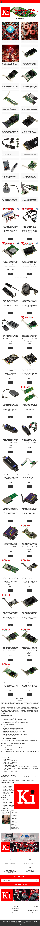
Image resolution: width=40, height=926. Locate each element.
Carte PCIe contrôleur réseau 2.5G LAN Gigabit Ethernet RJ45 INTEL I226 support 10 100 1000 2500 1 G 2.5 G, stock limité (29, 336)
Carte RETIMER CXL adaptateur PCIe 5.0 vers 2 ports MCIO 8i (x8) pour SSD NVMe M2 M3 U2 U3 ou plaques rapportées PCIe (29, 648)
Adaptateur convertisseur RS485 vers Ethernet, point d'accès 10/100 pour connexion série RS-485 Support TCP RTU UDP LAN (10, 544)
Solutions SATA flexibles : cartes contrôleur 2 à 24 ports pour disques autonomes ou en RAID (29, 132)
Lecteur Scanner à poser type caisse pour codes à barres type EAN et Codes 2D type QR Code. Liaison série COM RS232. (29, 301)
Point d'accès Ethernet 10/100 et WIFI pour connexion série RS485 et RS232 (30, 513)
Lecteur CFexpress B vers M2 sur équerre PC (29, 478)
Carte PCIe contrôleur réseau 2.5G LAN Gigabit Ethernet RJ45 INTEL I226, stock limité (29, 340)
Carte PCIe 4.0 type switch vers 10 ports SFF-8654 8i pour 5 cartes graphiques (10, 583)
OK (20, 924)
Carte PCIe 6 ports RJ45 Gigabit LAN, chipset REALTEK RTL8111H (10, 265)
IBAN (12, 810)
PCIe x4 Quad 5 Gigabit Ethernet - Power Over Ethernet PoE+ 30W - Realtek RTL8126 (29, 617)
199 (27, 269)
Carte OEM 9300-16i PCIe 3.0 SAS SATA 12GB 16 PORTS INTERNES (30, 265)
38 (10, 309)
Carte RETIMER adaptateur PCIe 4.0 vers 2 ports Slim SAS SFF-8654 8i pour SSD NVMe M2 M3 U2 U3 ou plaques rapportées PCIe (10, 682)
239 (29, 655)
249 (30, 621)
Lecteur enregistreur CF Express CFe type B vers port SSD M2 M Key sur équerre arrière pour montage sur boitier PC (29, 474)
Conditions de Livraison (14, 912)
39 (12, 235)
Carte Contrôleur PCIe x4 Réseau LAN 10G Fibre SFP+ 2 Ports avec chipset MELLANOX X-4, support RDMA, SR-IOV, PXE (29, 682)
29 (10, 551)
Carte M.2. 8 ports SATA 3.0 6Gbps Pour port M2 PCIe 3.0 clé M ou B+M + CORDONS (30, 231)
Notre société (20, 698)
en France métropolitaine (10, 861)
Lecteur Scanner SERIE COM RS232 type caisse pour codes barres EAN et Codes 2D (29, 305)
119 (29, 378)
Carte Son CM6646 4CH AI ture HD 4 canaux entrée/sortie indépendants (29, 374)
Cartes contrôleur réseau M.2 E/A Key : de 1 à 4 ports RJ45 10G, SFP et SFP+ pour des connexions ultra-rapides (29, 200)
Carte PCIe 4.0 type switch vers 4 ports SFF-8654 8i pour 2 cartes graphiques (29, 548)
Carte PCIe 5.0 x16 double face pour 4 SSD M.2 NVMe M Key (29, 409)
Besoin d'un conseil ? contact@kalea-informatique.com (10, 870)
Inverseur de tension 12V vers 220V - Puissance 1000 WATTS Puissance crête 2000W (10, 227)
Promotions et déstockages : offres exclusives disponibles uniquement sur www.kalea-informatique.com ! (29, 41)
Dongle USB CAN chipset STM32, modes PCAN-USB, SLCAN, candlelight (10, 444)
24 (10, 447)
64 (27, 235)
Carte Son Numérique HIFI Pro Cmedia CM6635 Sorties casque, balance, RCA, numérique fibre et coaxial (10, 375)
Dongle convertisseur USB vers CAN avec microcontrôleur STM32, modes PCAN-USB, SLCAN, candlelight (10, 440)
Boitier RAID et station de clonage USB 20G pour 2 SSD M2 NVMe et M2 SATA (10, 340)
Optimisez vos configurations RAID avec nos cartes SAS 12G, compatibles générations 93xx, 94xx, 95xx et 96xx (10, 132)
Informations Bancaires (33, 910)
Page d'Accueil (35, 912)
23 (10, 517)
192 (10, 655)
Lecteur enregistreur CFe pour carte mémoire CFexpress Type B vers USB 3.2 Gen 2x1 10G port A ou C (10, 405)
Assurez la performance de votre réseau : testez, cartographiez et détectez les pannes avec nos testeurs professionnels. (9, 177)
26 (29, 482)
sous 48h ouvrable (30, 869)
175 (10, 690)
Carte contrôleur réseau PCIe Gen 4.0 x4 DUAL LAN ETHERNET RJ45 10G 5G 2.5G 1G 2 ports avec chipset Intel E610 (10, 648)
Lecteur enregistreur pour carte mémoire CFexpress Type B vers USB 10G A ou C (10, 409)
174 (10, 378)
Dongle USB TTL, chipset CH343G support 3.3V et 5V (30, 443)
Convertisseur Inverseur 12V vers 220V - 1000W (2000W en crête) (10, 231)
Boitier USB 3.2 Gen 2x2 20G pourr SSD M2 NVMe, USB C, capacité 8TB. (10, 305)
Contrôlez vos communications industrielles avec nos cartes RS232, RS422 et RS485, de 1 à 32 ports (9, 154)
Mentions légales (15, 910)
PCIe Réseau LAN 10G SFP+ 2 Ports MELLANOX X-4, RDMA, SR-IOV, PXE (29, 686)
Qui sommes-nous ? (34, 904)
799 (10, 586)
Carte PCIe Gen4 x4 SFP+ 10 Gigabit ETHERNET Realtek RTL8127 (29, 582)
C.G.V (37, 908)
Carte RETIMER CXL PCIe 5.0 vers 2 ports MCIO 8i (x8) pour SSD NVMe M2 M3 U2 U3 (29, 652)
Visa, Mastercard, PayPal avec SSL (30, 861)
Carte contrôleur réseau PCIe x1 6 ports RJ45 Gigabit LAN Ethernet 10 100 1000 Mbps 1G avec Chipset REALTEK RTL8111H (10, 262)
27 (10, 413)
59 (8, 235)
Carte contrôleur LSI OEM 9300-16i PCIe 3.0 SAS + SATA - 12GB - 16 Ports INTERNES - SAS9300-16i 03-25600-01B (29, 262)
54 (10, 621)
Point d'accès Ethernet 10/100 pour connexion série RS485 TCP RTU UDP (10, 547)
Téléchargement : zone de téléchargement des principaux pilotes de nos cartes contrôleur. (9, 41)
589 (29, 551)
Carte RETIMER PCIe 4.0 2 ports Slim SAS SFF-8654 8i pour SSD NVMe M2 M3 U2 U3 (10, 687)
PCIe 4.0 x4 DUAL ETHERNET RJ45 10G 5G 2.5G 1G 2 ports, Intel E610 (10, 651)
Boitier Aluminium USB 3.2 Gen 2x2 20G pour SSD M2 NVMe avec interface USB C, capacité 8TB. (10, 301)
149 (31, 269)
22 (29, 343)
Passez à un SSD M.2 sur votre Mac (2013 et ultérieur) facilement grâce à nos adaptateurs (29, 154)
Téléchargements (15, 908)
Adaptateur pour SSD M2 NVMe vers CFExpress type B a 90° (10, 513)
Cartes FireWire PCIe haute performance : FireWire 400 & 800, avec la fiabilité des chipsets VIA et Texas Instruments (29, 177)
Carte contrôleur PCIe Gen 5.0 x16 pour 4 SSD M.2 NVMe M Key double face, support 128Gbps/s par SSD (29, 405)
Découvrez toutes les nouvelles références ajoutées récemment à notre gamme (9, 64)
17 (10, 482)
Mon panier (36, 906)
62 (29, 517)
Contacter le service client (13, 904)
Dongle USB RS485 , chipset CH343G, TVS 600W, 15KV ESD (10, 478)
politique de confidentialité (25, 882)
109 (9, 269)
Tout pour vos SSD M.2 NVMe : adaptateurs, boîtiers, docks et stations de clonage (9, 200)
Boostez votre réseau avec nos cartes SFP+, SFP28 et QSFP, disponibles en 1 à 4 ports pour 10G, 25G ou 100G (29, 64)
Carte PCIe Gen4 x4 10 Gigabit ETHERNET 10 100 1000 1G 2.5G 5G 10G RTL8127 (10, 617)
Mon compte (16, 906)
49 (31, 235)
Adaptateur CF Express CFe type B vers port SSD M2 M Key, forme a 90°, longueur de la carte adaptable (10, 509)
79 (10, 343)
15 (29, 447)
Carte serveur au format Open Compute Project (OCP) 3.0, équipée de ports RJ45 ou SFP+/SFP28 (29, 87)
